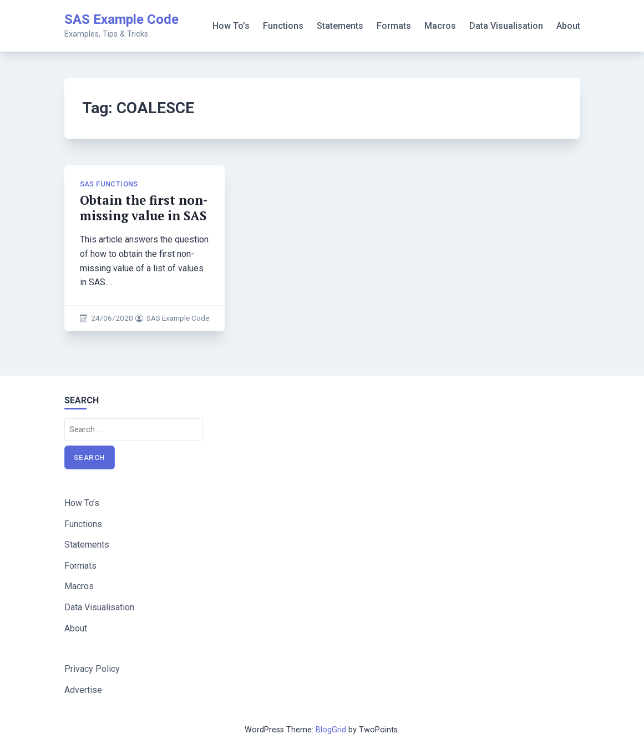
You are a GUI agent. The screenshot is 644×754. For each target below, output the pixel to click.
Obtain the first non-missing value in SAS (143, 208)
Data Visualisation (506, 26)
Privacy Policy (92, 669)
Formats (394, 26)
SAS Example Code (121, 19)
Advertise (83, 690)
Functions (283, 26)
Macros (440, 26)
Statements (340, 26)
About (568, 26)
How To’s (231, 26)
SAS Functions (109, 184)
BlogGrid (331, 730)
